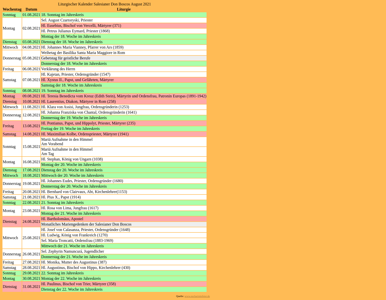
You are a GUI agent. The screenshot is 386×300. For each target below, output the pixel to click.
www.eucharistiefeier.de (197, 296)
